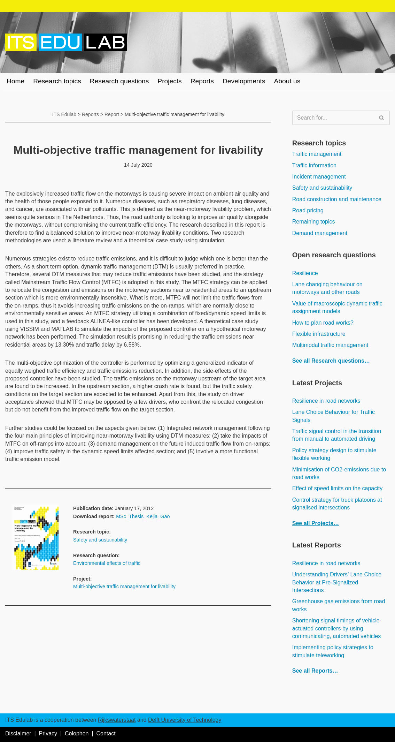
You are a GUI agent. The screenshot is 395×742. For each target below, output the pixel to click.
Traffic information (314, 165)
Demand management (319, 233)
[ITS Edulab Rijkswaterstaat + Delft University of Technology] (66, 42)
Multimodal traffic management (330, 345)
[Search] (333, 118)
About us (287, 81)
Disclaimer (18, 733)
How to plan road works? (323, 323)
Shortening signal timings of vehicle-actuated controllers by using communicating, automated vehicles (336, 628)
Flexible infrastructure (319, 334)
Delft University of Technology (184, 720)
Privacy (48, 733)
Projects (169, 81)
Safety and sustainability (100, 540)
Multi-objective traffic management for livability (124, 586)
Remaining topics (313, 222)
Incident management (319, 177)
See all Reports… (315, 671)
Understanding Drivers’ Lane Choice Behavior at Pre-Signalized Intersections (336, 582)
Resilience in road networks (326, 401)
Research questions (119, 81)
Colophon (77, 733)
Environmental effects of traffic (106, 563)
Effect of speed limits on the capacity (337, 488)
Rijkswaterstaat (116, 720)
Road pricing (308, 210)
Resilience (305, 273)
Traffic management (316, 154)
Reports (202, 81)
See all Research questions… (331, 361)
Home (15, 81)
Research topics (57, 81)
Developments (244, 81)
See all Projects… (315, 523)
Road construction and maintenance (336, 199)
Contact (105, 733)
